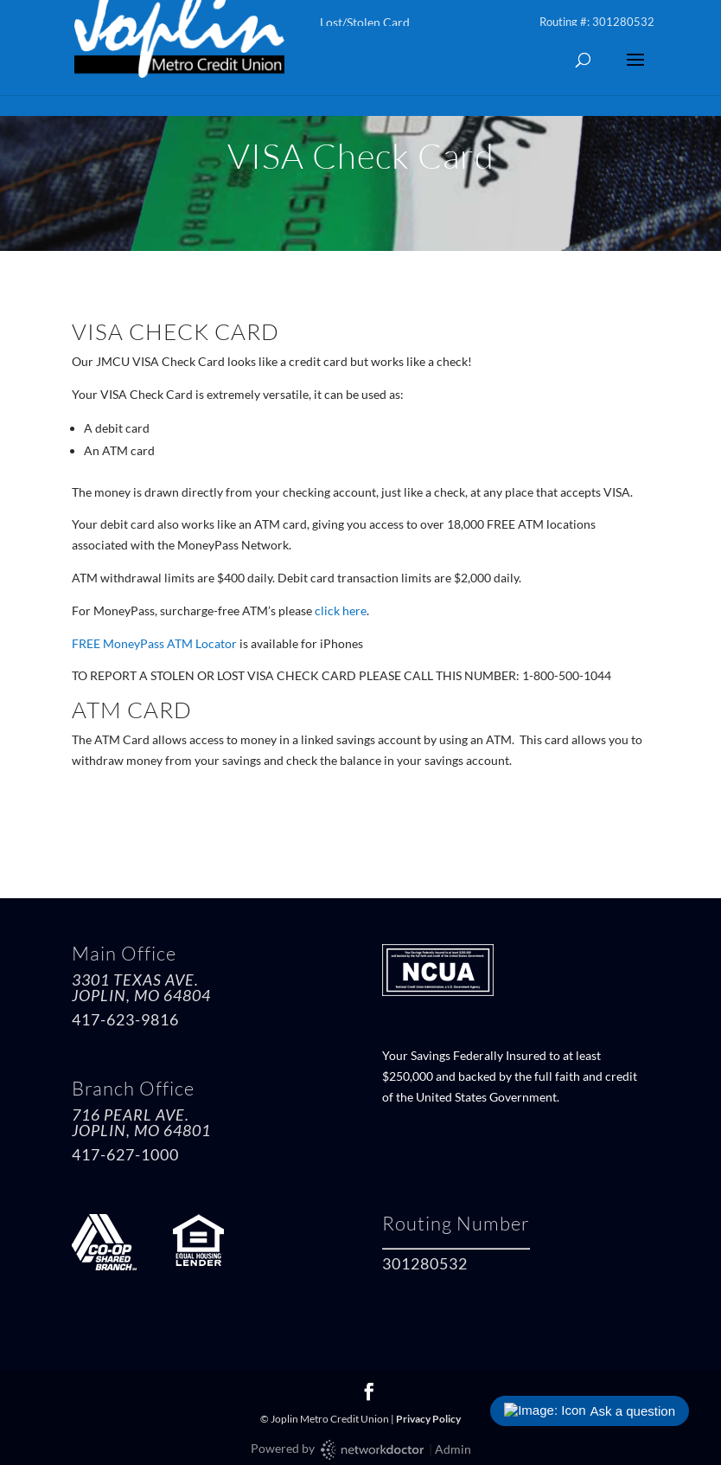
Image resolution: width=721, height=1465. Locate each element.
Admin (453, 1449)
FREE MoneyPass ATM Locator (154, 643)
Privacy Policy (428, 1418)
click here (341, 610)
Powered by (338, 1450)
